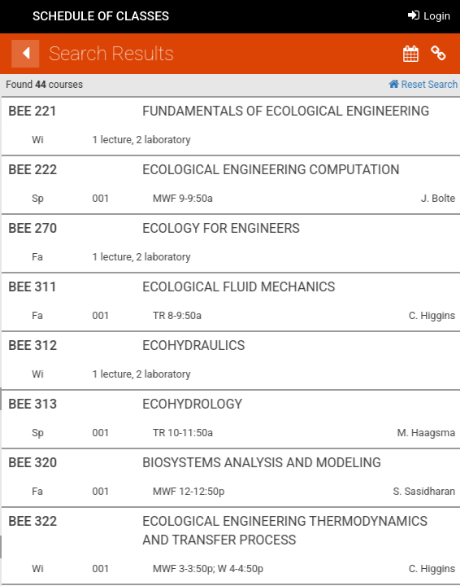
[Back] (339, 54)
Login (429, 16)
